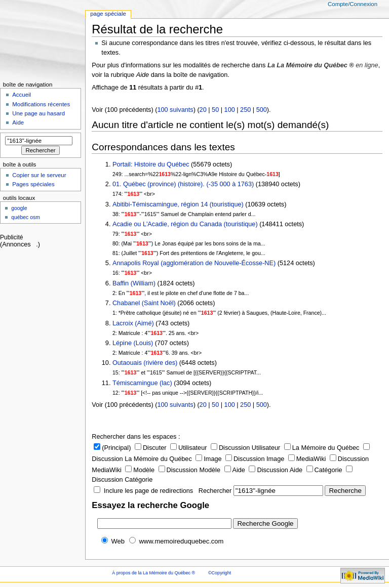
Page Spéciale (108, 14)
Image (208, 459)
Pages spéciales (33, 184)
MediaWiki (307, 459)
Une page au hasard (38, 113)
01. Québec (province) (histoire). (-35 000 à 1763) (183, 184)
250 (245, 109)
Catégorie (324, 470)
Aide (234, 470)
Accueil (21, 95)
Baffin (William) (133, 283)
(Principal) (112, 447)
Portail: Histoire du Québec (150, 164)
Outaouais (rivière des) (144, 362)
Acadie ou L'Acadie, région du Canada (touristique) (185, 224)
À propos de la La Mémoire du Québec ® (153, 572)
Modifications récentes (41, 104)
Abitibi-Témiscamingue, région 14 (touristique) (178, 204)
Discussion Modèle (189, 470)
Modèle (139, 470)
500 (261, 109)
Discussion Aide (275, 470)
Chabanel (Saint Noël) (144, 303)
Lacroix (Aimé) (133, 323)
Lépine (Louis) (132, 343)
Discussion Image (254, 459)
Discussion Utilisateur (245, 447)
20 (203, 109)
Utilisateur (188, 447)
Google (19, 208)
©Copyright (219, 572)
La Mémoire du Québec (322, 447)
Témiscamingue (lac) (142, 383)
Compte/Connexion (352, 4)
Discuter (151, 447)
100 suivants (175, 109)
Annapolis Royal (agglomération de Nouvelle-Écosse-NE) (194, 263)
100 (229, 109)
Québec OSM (25, 217)
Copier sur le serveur (39, 175)
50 (215, 109)
